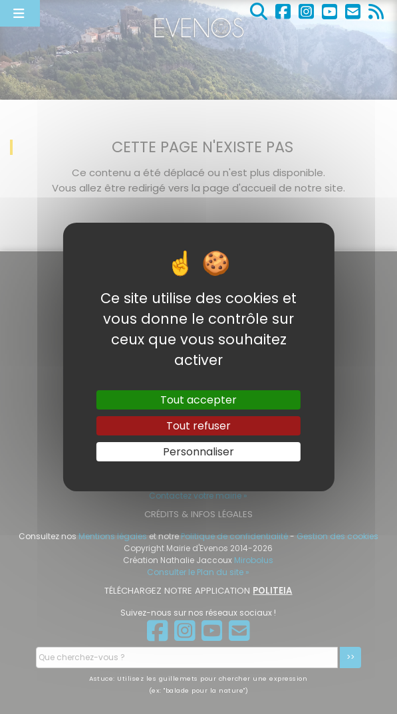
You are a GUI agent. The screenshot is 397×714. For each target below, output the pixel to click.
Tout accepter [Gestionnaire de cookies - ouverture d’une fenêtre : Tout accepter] (198, 399)
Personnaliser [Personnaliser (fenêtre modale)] (198, 451)
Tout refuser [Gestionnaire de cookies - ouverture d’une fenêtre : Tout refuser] (198, 425)
